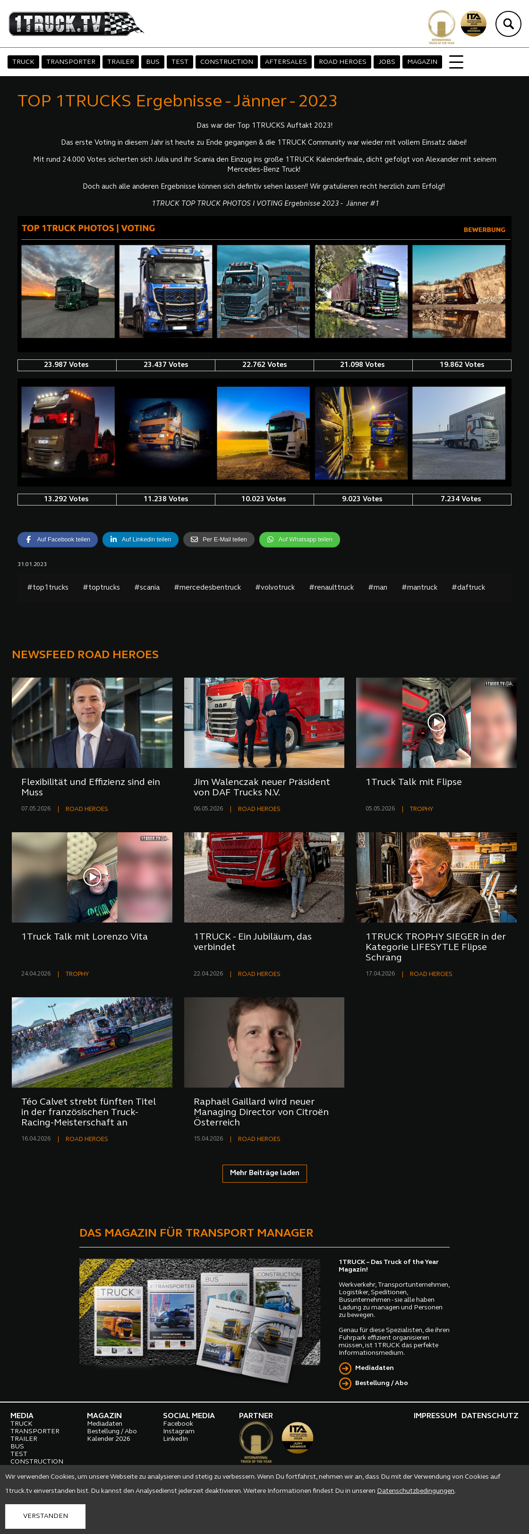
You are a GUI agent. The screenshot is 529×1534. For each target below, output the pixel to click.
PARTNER (256, 1416)
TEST (179, 62)
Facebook (178, 1424)
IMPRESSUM (435, 1416)
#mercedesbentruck (207, 588)
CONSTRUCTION (226, 62)
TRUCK (23, 62)
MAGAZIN (422, 62)
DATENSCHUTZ (490, 1416)
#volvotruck (275, 588)
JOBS (386, 62)
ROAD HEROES (343, 62)
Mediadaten (374, 1368)
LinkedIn (175, 1439)
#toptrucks (101, 588)
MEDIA (22, 1416)
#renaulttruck (331, 588)
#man (377, 588)
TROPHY (421, 809)
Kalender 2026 (108, 1439)
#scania (147, 588)
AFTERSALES (286, 62)
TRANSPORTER (70, 62)
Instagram (179, 1431)
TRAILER (120, 62)
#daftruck (468, 588)
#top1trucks (47, 588)
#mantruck (419, 588)
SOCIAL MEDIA (189, 1416)
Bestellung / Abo (381, 1383)
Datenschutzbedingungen (415, 1491)
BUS (153, 62)
